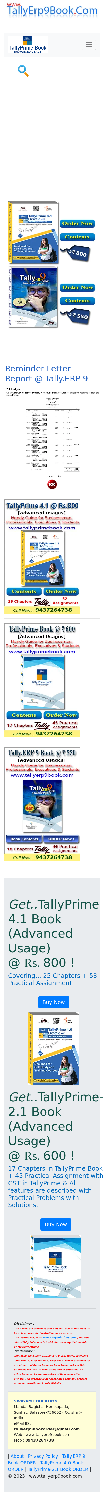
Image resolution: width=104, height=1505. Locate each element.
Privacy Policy (43, 1456)
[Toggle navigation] (89, 45)
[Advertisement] (47, 140)
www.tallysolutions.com (59, 1337)
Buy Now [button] (54, 1002)
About (17, 1456)
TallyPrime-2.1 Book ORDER (58, 1469)
